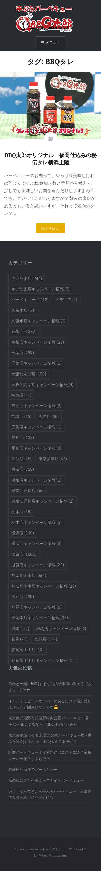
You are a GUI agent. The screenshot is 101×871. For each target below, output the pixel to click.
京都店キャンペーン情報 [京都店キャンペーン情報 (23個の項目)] (37, 342)
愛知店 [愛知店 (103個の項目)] (22, 437)
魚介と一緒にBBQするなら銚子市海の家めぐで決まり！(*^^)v (50, 686)
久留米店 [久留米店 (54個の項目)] (23, 310)
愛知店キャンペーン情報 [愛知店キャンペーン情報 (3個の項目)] (36, 448)
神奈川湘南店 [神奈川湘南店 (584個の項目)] (28, 575)
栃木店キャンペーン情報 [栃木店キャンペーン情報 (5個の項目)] (36, 522)
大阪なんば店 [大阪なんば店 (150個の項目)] (28, 373)
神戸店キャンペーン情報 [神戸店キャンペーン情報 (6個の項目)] (36, 607)
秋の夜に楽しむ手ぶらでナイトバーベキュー (46, 780)
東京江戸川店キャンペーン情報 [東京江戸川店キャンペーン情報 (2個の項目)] (42, 501)
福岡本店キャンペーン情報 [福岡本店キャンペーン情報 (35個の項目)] (39, 617)
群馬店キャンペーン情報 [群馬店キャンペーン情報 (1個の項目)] (61, 628)
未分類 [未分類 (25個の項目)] (21, 458)
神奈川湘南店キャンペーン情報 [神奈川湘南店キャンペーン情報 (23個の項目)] (43, 586)
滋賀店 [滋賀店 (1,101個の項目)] (23, 554)
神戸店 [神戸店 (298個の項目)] (22, 596)
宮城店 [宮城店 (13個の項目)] (21, 416)
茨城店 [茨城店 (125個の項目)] (45, 638)
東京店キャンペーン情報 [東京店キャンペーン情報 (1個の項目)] (36, 479)
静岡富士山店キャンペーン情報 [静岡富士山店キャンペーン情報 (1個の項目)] (42, 660)
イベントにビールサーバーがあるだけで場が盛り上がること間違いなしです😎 (49, 704)
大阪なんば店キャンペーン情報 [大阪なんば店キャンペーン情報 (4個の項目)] (42, 384)
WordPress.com (52, 855)
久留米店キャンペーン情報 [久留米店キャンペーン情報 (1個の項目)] (38, 320)
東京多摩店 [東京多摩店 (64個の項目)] (53, 458)
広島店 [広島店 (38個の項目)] (49, 416)
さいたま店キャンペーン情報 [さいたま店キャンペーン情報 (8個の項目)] (40, 288)
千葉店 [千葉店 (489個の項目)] (22, 352)
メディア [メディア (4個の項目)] (66, 299)
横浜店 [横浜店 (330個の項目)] (22, 532)
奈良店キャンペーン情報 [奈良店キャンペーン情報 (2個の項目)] (36, 405)
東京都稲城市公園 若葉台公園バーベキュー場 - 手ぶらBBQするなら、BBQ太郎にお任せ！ (50, 738)
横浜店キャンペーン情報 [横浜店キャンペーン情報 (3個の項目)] (36, 543)
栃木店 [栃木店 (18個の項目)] (21, 511)
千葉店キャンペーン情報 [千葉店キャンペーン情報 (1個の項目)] (36, 363)
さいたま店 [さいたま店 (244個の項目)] (26, 278)
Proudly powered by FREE (36, 849)
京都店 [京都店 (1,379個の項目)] (23, 331)
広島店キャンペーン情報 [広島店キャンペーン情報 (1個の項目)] (36, 426)
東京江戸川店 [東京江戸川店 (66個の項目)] (27, 490)
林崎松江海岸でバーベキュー (32, 769)
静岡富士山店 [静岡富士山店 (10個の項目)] (27, 649)
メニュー (53, 42)
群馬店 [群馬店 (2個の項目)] (20, 628)
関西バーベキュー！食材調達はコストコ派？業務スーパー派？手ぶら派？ (49, 755)
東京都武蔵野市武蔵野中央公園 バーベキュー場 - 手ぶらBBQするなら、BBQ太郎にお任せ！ (49, 721)
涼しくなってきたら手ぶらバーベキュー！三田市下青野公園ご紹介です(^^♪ (49, 794)
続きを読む (51, 228)
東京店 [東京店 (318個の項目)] (22, 469)
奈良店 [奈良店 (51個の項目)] (21, 394)
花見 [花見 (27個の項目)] (19, 638)
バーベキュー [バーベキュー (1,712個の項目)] (29, 299)
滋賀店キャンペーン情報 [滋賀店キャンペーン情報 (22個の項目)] (37, 564)
